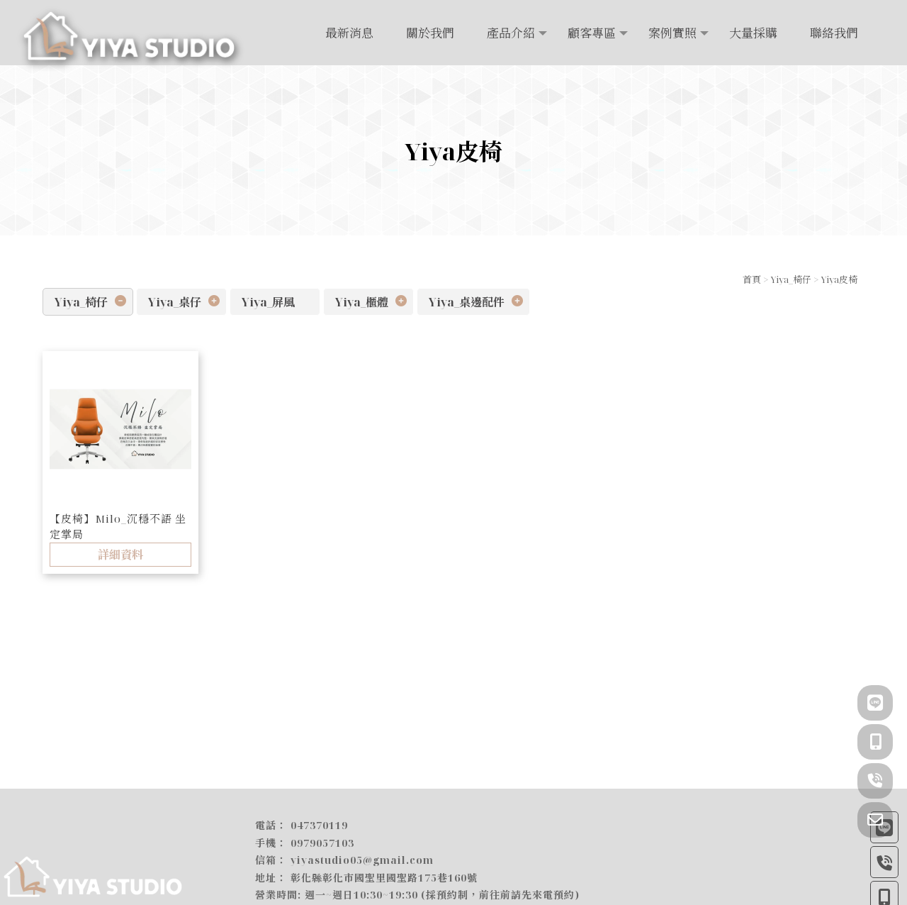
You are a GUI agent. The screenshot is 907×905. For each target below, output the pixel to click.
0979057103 (322, 843)
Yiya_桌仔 (174, 302)
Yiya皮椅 (839, 279)
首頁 (752, 279)
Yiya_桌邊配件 (467, 302)
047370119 (319, 826)
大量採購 (753, 33)
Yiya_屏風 (268, 302)
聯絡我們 (834, 33)
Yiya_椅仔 (790, 279)
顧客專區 (592, 33)
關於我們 (430, 33)
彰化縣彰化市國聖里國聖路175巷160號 (384, 877)
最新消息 (349, 33)
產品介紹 (511, 33)
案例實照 (672, 33)
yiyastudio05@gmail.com (362, 860)
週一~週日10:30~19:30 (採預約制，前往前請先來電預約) (442, 895)
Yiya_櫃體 (361, 302)
